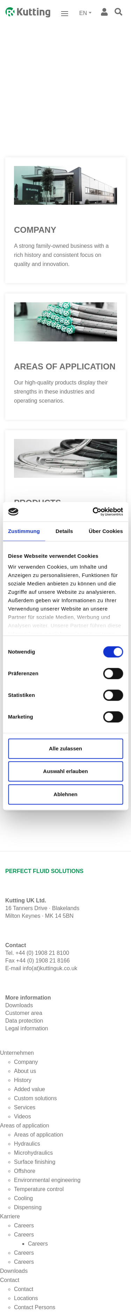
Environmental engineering (47, 1180)
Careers (24, 1225)
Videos (22, 1116)
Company (35, 230)
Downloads (14, 1271)
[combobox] (86, 13)
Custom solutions (35, 1098)
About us (25, 1071)
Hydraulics (27, 1144)
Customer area (23, 1013)
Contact (9, 1280)
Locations (26, 1298)
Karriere (10, 1216)
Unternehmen (17, 1053)
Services (24, 1107)
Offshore (24, 1171)
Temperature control (39, 1189)
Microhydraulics (33, 1153)
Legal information (26, 1028)
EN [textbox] (83, 13)
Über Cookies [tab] (106, 531)
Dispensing (28, 1207)
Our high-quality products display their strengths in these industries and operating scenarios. (61, 392)
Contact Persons (34, 1307)
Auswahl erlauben (65, 771)
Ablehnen (65, 794)
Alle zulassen (65, 748)
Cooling (23, 1198)
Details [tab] (64, 531)
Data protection (24, 1021)
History (22, 1080)
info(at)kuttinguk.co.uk (50, 968)
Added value (29, 1089)
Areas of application (65, 366)
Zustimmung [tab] (24, 531)
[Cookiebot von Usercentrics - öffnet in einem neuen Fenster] (93, 511)
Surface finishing (34, 1162)
